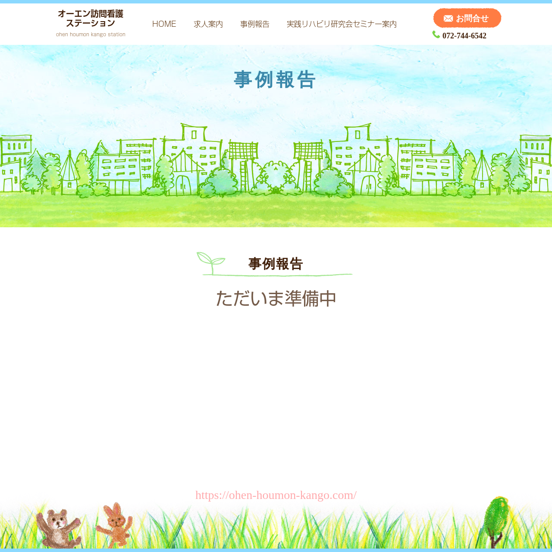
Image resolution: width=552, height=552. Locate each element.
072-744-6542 (459, 35)
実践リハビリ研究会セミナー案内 (342, 24)
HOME (164, 24)
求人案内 (208, 24)
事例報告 (255, 24)
